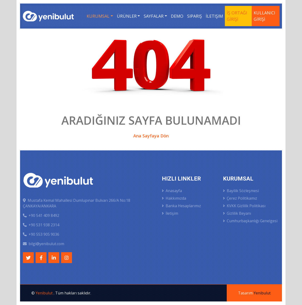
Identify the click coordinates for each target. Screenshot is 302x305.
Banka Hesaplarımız (181, 205)
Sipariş (194, 16)
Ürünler (127, 16)
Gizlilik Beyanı (237, 213)
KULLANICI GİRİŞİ (264, 16)
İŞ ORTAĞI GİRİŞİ (237, 16)
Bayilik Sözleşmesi (241, 190)
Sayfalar (154, 16)
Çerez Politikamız (240, 198)
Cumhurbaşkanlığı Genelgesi (250, 220)
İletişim (214, 16)
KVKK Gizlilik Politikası (244, 205)
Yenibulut (45, 293)
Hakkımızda (174, 198)
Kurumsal (98, 16)
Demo (177, 16)
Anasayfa (172, 190)
